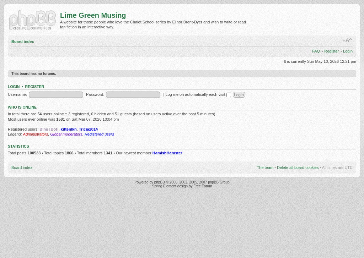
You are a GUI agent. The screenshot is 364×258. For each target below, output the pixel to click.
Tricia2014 (88, 129)
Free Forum (202, 186)
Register (331, 51)
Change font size (347, 40)
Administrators (35, 134)
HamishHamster (167, 153)
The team (265, 167)
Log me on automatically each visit (198, 94)
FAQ (316, 51)
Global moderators (66, 134)
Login (348, 51)
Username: (17, 94)
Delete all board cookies (297, 167)
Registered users (99, 134)
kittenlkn (69, 129)
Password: (95, 94)
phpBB (159, 182)
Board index (22, 41)
